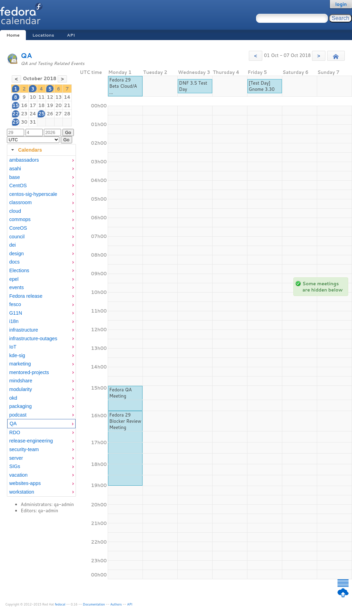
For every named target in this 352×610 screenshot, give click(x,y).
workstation (21, 492)
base (14, 177)
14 (67, 97)
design (16, 253)
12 (50, 97)
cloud (15, 211)
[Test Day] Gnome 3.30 (262, 86)
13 (58, 97)
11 (41, 97)
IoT (13, 347)
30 (24, 122)
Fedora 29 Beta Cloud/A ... (123, 86)
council (17, 236)
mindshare (20, 380)
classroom (20, 202)
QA (26, 55)
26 (50, 114)
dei (12, 245)
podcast (18, 415)
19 (50, 105)
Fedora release (25, 296)
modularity (20, 389)
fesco (15, 304)
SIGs (14, 466)
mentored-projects (29, 372)
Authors (116, 604)
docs (14, 262)
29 (15, 122)
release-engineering (31, 441)
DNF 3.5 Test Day (193, 86)
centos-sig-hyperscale (33, 194)
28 (67, 114)
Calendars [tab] (26, 150)
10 (33, 97)
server (16, 458)
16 (24, 105)
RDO (14, 432)
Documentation (94, 604)
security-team (24, 449)
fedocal (60, 604)
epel (14, 279)
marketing (20, 363)
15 (15, 105)
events (16, 287)
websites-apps (25, 483)
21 (67, 105)
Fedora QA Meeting (120, 393)
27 (58, 114)
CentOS (18, 185)
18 (41, 105)
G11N (15, 313)
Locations (43, 35)
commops (20, 219)
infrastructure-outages (33, 338)
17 (33, 105)
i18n (14, 321)
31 (33, 122)
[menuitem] (41, 160)
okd (13, 398)
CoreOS (18, 228)
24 (32, 114)
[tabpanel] (41, 326)
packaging (20, 406)
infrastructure (23, 330)
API (71, 35)
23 (24, 114)
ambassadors (24, 160)
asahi (15, 168)
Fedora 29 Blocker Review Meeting (125, 421)
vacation (18, 475)
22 (15, 114)
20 (58, 105)
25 (41, 114)
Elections (19, 270)
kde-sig (17, 355)
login (341, 4)
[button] (255, 56)
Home (12, 35)
